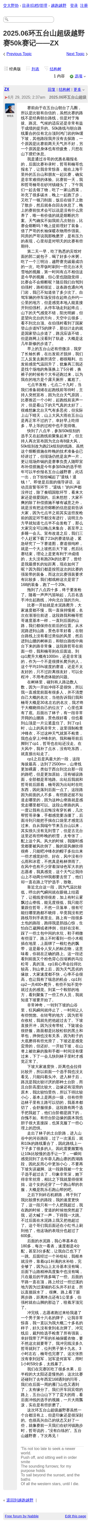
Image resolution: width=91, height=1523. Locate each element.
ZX (6, 89)
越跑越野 (58, 5)
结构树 (55, 69)
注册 (84, 5)
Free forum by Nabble (22, 1516)
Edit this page (75, 1516)
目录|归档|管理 (34, 5)
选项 (79, 76)
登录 (74, 5)
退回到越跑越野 (19, 1500)
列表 (35, 69)
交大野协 (11, 5)
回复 (52, 89)
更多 (77, 89)
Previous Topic (19, 54)
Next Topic (75, 54)
